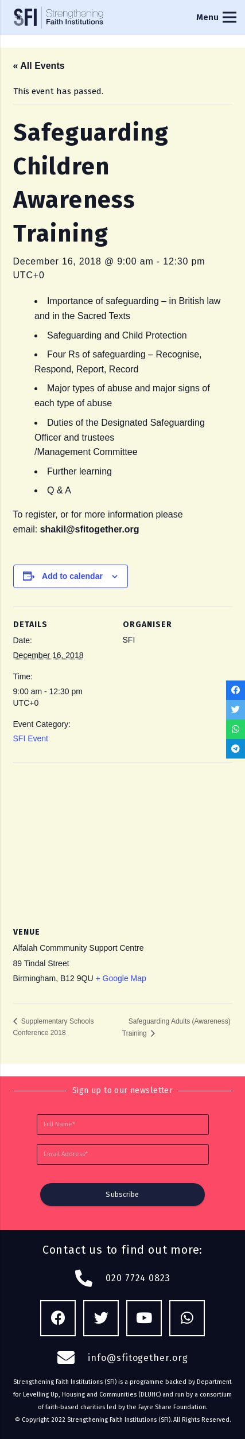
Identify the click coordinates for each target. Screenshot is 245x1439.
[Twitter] (101, 1318)
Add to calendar (72, 576)
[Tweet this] (235, 710)
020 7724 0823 (138, 1278)
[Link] (59, 17)
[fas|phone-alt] (90, 1279)
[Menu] (216, 17)
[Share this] (235, 690)
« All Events (39, 66)
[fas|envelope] (72, 1358)
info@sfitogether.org (138, 1357)
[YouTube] (144, 1318)
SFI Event (30, 738)
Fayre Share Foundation (172, 1407)
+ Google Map (120, 978)
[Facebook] (58, 1318)
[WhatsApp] (187, 1318)
